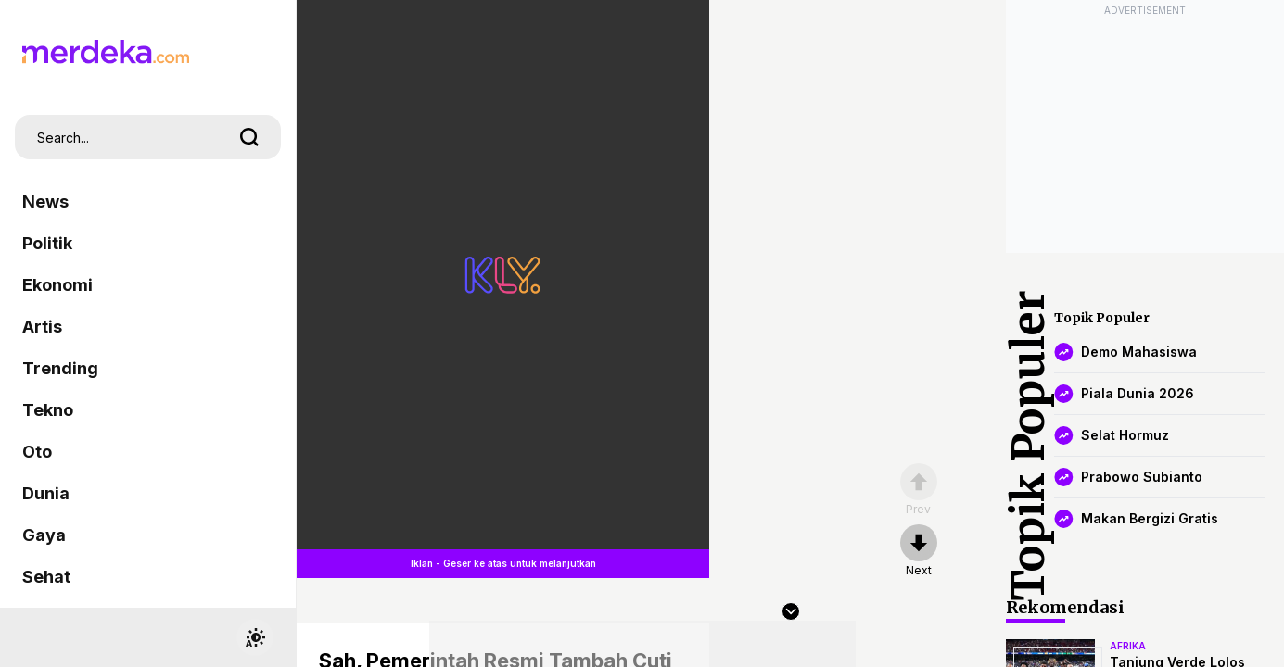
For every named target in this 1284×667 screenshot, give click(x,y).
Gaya (44, 535)
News (45, 201)
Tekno (47, 410)
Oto (37, 451)
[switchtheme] (254, 637)
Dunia (46, 493)
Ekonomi (57, 285)
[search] (249, 137)
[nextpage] (918, 551)
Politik (47, 243)
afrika (1128, 645)
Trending (60, 368)
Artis (42, 326)
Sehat (46, 576)
